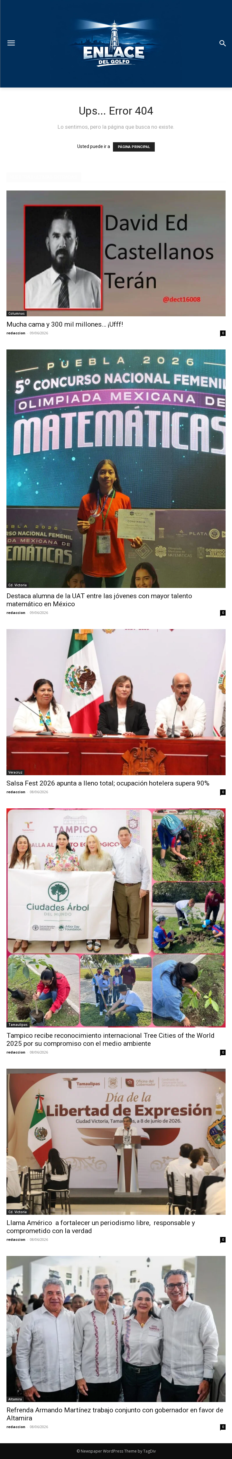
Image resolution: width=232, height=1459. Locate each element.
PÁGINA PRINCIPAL (134, 147)
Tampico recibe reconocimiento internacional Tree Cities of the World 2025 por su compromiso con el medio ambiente (110, 1039)
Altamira (15, 1399)
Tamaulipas (18, 1024)
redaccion (15, 332)
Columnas (16, 313)
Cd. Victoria (17, 585)
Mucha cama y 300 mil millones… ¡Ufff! (64, 324)
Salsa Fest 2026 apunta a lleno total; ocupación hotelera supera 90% (107, 783)
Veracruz (15, 772)
